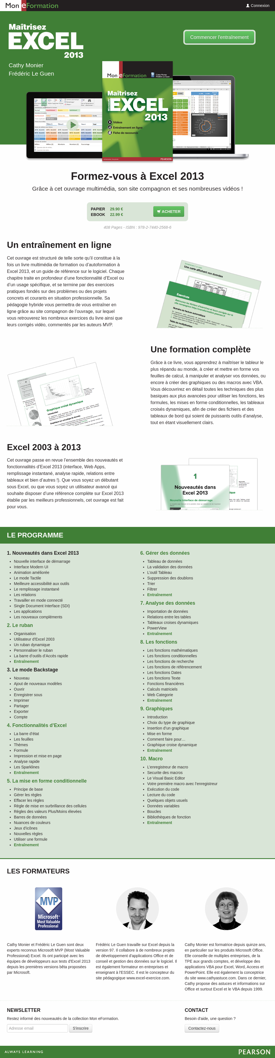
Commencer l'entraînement (219, 37)
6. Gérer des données (165, 553)
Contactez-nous (202, 1028)
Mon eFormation (29, 5)
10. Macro (151, 758)
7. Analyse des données (167, 603)
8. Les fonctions (158, 642)
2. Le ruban (20, 625)
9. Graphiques (156, 708)
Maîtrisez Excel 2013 (46, 40)
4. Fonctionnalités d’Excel (37, 725)
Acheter (169, 211)
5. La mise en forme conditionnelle (47, 781)
